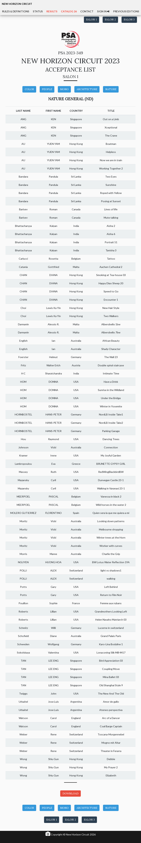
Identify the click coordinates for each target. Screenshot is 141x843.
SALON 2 (110, 19)
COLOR (29, 89)
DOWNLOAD (71, 793)
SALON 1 (91, 19)
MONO (64, 89)
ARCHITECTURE (87, 89)
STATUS (38, 11)
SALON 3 (129, 19)
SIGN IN (103, 11)
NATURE (110, 89)
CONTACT (86, 11)
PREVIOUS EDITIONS (126, 11)
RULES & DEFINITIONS (15, 11)
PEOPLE (47, 89)
